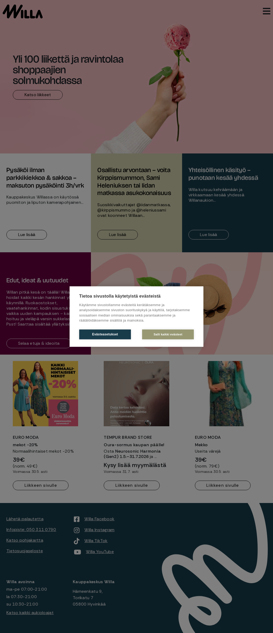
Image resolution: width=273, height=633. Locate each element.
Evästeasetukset (105, 334)
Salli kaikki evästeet (168, 334)
